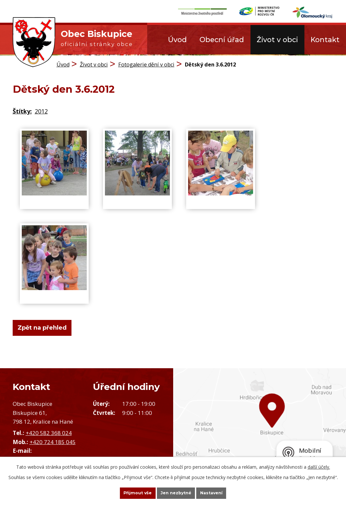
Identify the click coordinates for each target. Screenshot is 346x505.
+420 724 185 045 (53, 440)
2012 (41, 110)
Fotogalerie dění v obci (146, 63)
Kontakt (325, 39)
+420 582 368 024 (49, 432)
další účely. (319, 466)
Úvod (177, 39)
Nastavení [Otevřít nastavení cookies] (221, 492)
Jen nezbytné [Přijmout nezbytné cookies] (176, 492)
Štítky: (22, 110)
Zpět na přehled (46, 326)
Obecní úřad (221, 39)
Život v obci (277, 39)
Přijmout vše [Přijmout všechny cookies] (127, 492)
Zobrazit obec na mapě (259, 426)
